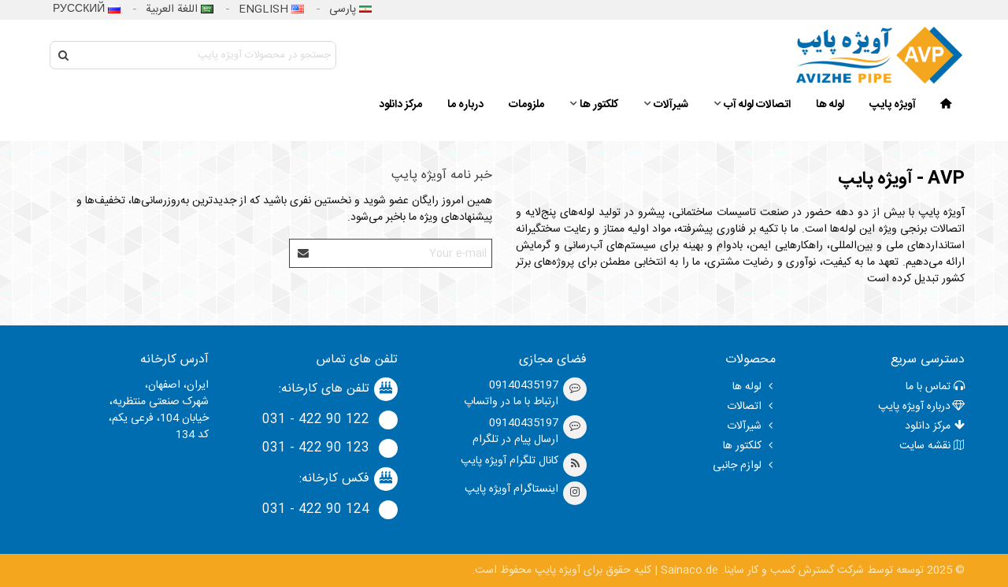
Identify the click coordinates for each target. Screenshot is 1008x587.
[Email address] (404, 253)
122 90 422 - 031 (315, 420)
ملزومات (526, 104)
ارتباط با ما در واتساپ (511, 401)
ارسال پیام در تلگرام (515, 439)
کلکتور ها (599, 104)
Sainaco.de (689, 570)
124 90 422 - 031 (315, 509)
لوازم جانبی (744, 465)
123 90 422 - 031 (315, 448)
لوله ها (830, 104)
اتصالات (751, 406)
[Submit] (304, 253)
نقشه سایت (932, 446)
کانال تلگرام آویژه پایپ (509, 460)
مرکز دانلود (400, 104)
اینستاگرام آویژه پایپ (511, 489)
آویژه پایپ (892, 104)
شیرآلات (671, 104)
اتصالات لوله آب (757, 104)
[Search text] (205, 55)
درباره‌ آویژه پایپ (921, 406)
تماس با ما (935, 386)
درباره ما (465, 104)
